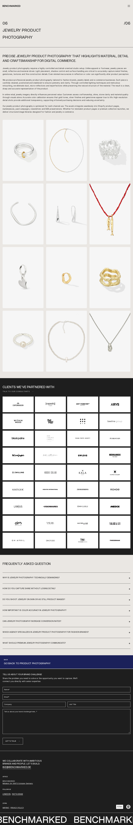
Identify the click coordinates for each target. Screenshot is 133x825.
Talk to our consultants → (18, 391)
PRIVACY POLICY (17, 808)
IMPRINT (6, 808)
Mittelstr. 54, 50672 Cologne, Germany (18, 783)
